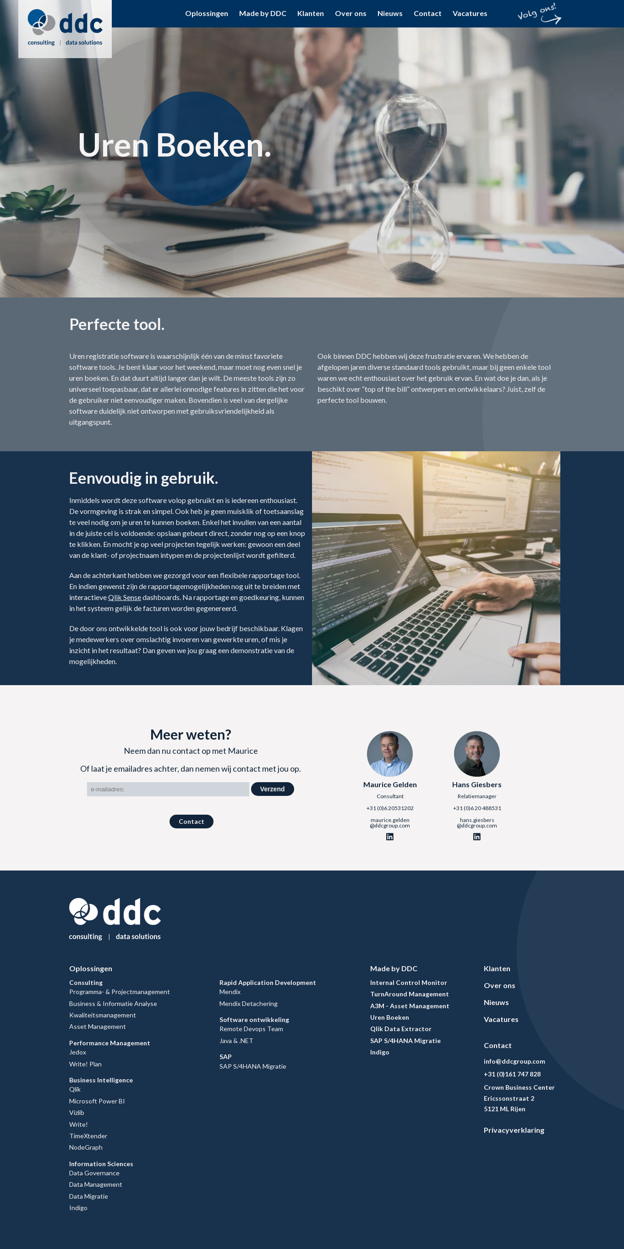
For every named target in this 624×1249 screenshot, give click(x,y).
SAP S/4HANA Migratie (252, 1066)
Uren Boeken (389, 1017)
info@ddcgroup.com (514, 1061)
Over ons (351, 13)
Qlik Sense (124, 597)
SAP (225, 1056)
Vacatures (470, 13)
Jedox (77, 1052)
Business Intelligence (101, 1080)
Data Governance (94, 1173)
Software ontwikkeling (254, 1019)
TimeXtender (88, 1136)
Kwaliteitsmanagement (102, 1015)
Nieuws (390, 13)
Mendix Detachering (248, 1003)
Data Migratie (88, 1196)
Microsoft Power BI (97, 1101)
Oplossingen (206, 13)
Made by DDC (262, 13)
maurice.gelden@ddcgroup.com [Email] (390, 822)
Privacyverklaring (514, 1129)
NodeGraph (86, 1147)
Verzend (272, 789)
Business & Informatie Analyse (113, 1003)
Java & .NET (236, 1040)
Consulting (86, 982)
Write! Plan (85, 1064)
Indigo (78, 1207)
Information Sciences (101, 1164)
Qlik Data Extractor (401, 1029)
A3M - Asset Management (409, 1006)
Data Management (95, 1184)
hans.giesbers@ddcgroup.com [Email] (477, 822)
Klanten (310, 13)
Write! (78, 1124)
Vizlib (76, 1112)
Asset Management (97, 1026)
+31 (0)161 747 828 (512, 1074)
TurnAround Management (409, 994)
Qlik (75, 1089)
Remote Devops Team (251, 1029)
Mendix (230, 991)
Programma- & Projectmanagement (119, 991)
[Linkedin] (390, 837)
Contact (428, 13)
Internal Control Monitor (408, 982)
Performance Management (109, 1043)
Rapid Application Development (267, 982)
